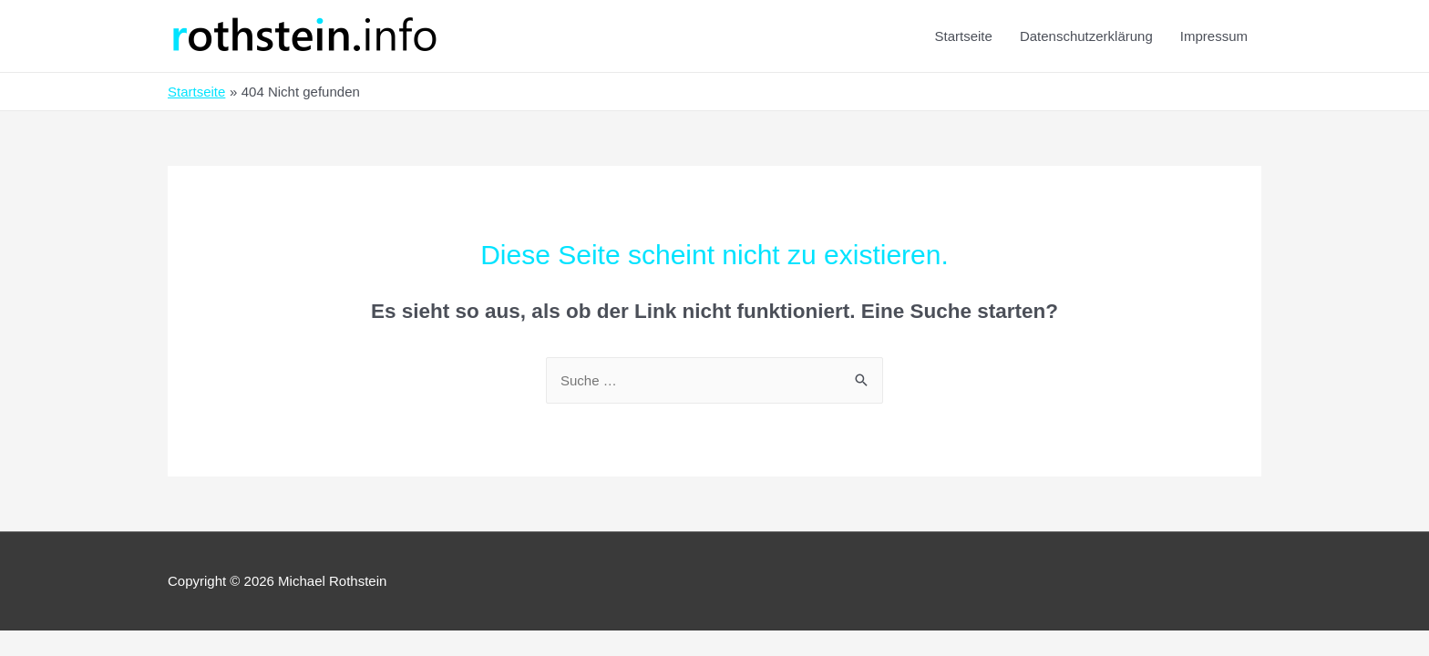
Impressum (1214, 36)
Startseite (963, 36)
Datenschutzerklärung (1086, 36)
